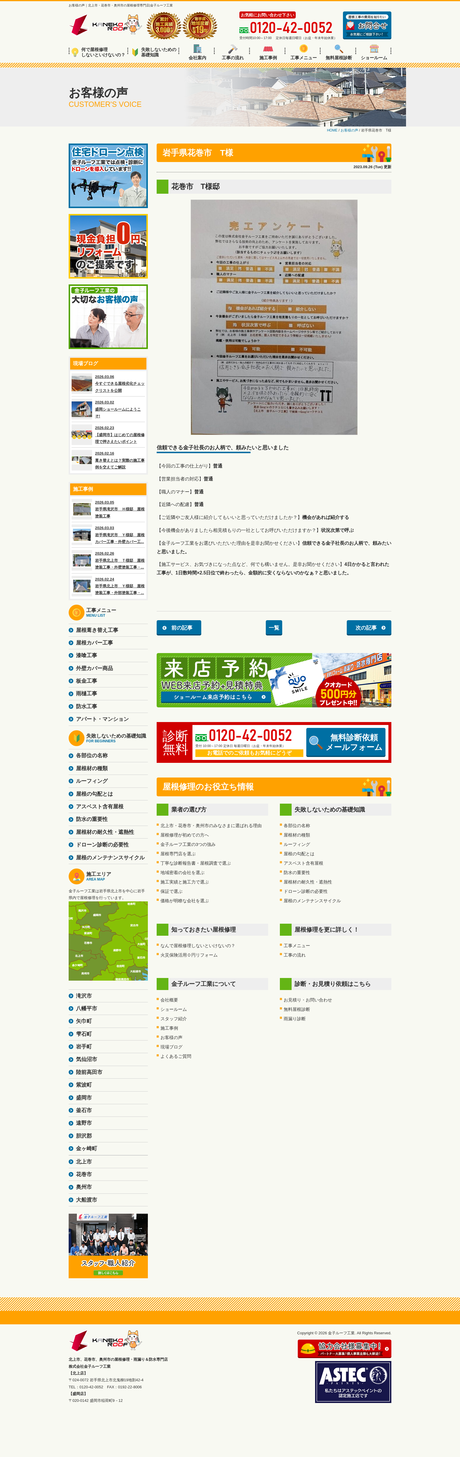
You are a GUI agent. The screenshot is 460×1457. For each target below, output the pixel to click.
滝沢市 (84, 996)
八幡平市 (86, 1008)
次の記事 (366, 628)
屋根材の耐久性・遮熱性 (308, 881)
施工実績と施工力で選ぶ (184, 881)
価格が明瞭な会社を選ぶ (184, 900)
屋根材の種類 (297, 834)
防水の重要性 (297, 872)
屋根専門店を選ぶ (178, 853)
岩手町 (84, 1047)
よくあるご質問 (175, 1056)
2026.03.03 (108, 535)
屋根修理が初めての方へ (184, 834)
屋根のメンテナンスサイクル (312, 900)
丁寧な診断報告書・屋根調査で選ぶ (195, 863)
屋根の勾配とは (299, 853)
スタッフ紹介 (173, 1018)
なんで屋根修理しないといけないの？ (197, 945)
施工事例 (268, 52)
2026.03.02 (108, 409)
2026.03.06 (108, 383)
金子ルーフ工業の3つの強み (188, 844)
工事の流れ (233, 52)
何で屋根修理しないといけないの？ (98, 52)
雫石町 (84, 1034)
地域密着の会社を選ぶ (182, 872)
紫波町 (84, 1085)
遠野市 (84, 1123)
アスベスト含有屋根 (303, 863)
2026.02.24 (108, 586)
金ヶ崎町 (86, 1148)
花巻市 (84, 1174)
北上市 (84, 1162)
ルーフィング (297, 844)
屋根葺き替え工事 (97, 630)
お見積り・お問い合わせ (308, 999)
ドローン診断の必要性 (306, 891)
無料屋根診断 (339, 52)
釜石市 (84, 1110)
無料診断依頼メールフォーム (346, 742)
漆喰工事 (86, 655)
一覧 (274, 628)
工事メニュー (303, 52)
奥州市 (84, 1187)
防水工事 (86, 706)
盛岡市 (84, 1098)
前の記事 (181, 628)
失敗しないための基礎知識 (154, 52)
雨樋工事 (86, 694)
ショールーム (374, 52)
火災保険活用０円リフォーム (189, 954)
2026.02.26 (108, 560)
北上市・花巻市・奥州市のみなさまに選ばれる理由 (211, 825)
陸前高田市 (89, 1072)
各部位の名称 (297, 825)
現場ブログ (171, 1046)
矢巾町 (84, 1021)
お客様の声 (171, 1037)
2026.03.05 (108, 509)
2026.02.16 (108, 460)
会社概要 (169, 999)
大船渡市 (86, 1200)
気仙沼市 (86, 1059)
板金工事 (86, 681)
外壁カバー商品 (94, 668)
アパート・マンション (102, 719)
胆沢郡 (84, 1136)
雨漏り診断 (295, 1018)
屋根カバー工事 (94, 643)
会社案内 (197, 52)
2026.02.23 (108, 434)
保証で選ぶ (171, 891)
